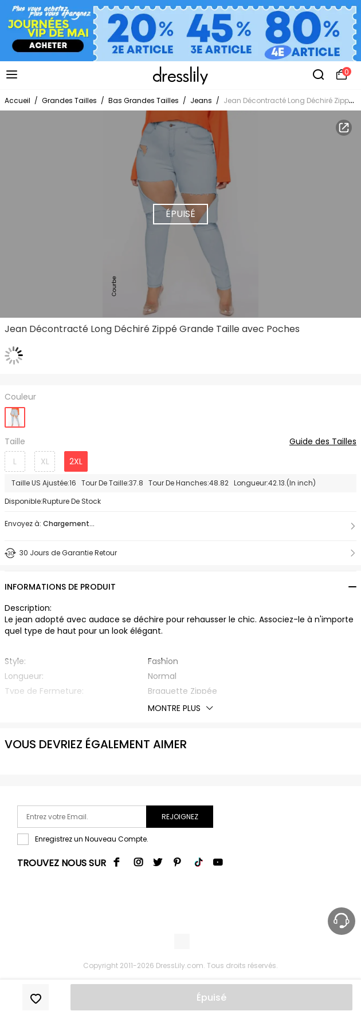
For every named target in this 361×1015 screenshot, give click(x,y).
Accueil (17, 100)
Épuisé (211, 997)
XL (45, 461)
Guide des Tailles (322, 442)
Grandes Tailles (69, 100)
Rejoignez (180, 817)
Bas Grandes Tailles (143, 100)
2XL (76, 461)
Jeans (201, 100)
